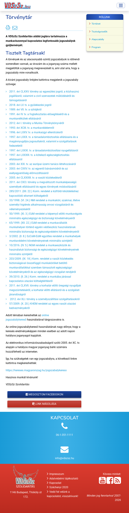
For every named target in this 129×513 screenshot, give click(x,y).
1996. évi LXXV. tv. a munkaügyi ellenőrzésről (36, 132)
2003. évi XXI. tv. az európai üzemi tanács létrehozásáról (43, 164)
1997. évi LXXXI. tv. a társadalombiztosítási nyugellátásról (44, 150)
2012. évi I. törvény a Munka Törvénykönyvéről (36, 123)
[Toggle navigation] (121, 5)
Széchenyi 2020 (57, 487)
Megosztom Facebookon (44, 394)
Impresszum (55, 474)
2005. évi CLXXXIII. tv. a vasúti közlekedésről (35, 177)
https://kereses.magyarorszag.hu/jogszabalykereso (36, 370)
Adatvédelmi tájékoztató (62, 478)
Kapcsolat (54, 482)
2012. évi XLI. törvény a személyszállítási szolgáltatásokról (44, 299)
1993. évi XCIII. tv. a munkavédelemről (32, 127)
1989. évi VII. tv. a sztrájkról (25, 109)
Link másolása (44, 403)
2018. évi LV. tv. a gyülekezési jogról (30, 105)
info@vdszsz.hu (64, 458)
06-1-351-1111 (64, 434)
